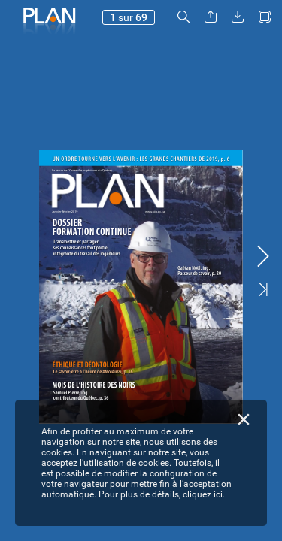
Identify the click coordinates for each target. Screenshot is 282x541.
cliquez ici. (204, 494)
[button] (183, 17)
